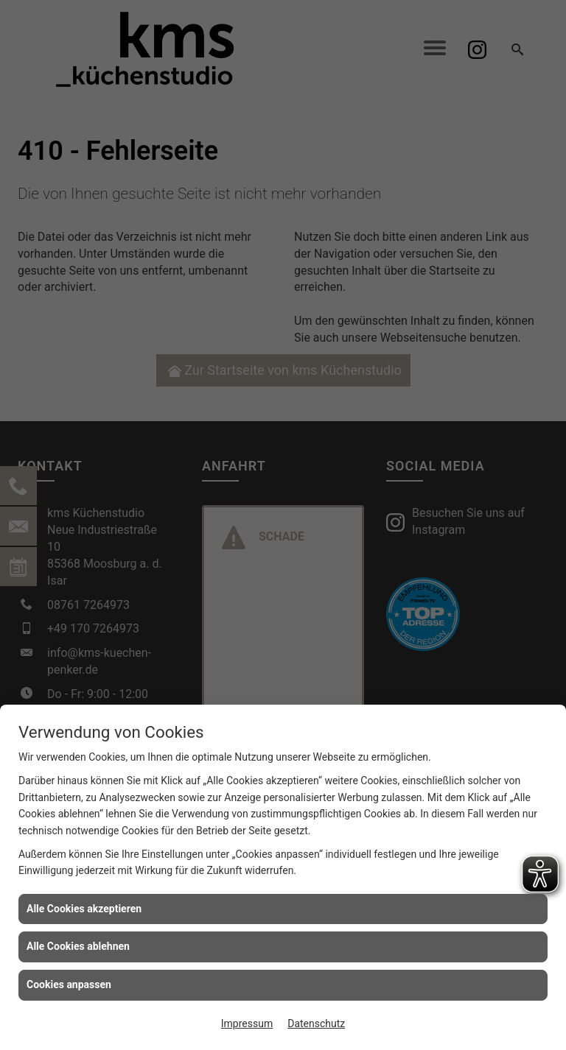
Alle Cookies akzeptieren (84, 909)
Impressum (247, 1023)
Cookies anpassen (69, 984)
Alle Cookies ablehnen (78, 946)
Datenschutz (316, 1023)
